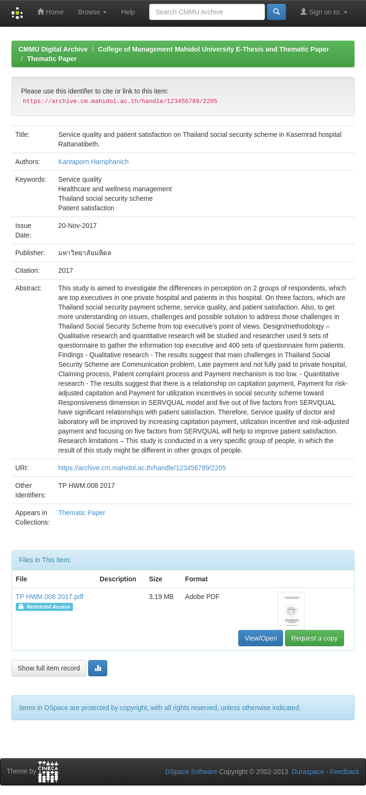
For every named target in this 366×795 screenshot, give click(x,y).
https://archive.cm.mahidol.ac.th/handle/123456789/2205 (142, 468)
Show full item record (49, 668)
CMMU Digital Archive (53, 49)
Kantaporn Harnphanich (93, 161)
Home (50, 12)
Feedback (344, 771)
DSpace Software (191, 771)
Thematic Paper (52, 58)
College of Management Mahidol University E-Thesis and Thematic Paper (213, 49)
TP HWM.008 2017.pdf (49, 596)
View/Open (260, 638)
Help (128, 12)
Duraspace (308, 771)
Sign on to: (323, 12)
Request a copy (314, 638)
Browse (92, 12)
